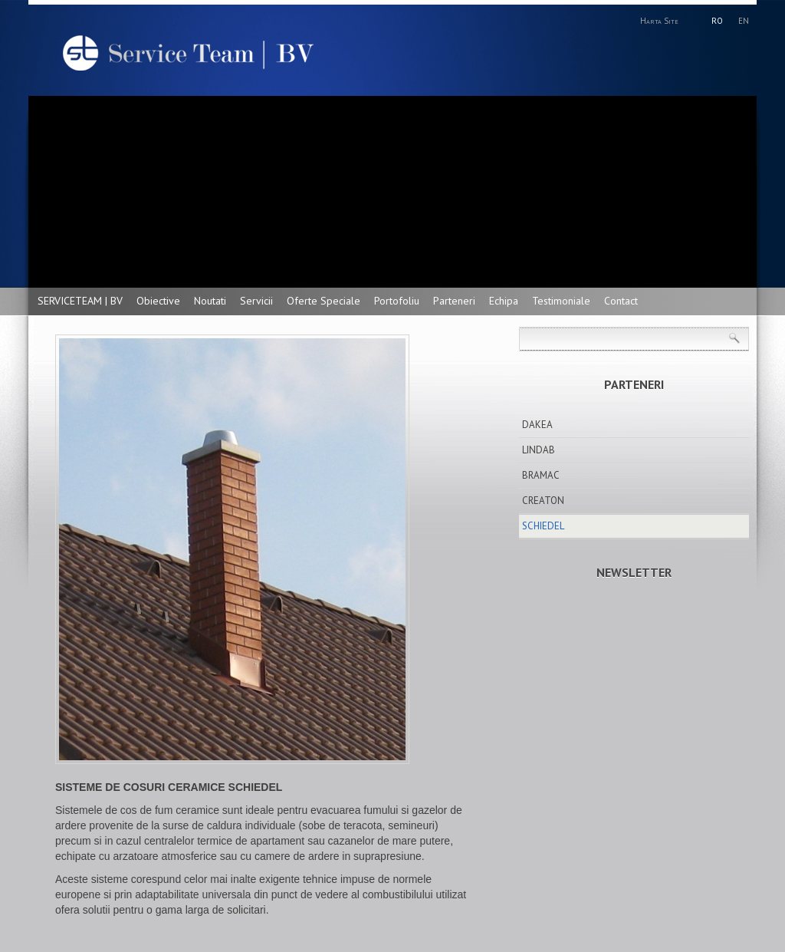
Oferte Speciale (323, 301)
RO (717, 20)
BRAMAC (541, 475)
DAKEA (537, 424)
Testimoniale (561, 301)
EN (743, 20)
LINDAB (538, 449)
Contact (621, 301)
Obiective (158, 301)
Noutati (210, 301)
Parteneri (454, 301)
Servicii (256, 301)
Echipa (503, 301)
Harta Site (659, 20)
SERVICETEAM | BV (80, 301)
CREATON (543, 500)
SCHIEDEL (543, 525)
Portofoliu (396, 301)
